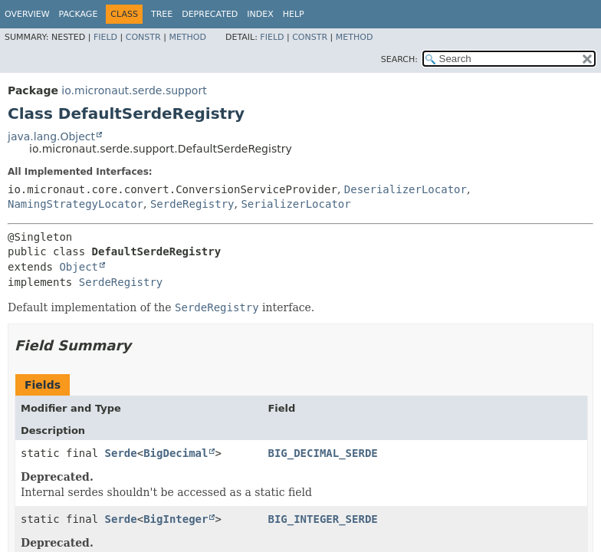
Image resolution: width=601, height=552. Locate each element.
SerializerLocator (295, 204)
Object (78, 267)
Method (187, 37)
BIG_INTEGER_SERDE (322, 519)
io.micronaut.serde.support (133, 90)
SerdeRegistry (192, 204)
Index (260, 14)
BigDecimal (175, 453)
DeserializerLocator (405, 189)
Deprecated (210, 14)
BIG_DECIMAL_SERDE (322, 453)
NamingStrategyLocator (75, 204)
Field (105, 37)
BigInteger (175, 519)
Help (293, 14)
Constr (143, 37)
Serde (121, 453)
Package (78, 14)
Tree (161, 14)
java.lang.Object (51, 136)
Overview (27, 14)
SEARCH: (399, 59)
